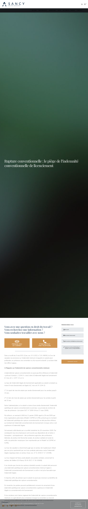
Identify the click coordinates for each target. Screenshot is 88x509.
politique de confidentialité (15, 505)
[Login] (81, 3)
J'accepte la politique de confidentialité (78, 505)
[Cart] (84, 3)
